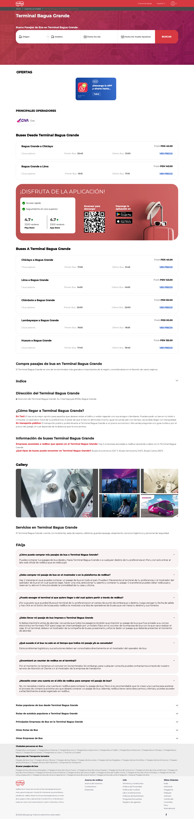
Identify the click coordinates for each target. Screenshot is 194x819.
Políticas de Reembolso (133, 796)
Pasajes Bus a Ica (67, 750)
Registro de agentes (132, 802)
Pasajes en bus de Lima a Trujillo (81, 772)
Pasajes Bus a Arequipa (26, 750)
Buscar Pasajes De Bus (139, 775)
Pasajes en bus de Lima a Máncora (151, 770)
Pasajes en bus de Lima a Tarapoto (112, 775)
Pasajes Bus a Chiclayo (152, 750)
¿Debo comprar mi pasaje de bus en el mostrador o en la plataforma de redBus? (64, 575)
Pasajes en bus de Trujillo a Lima (111, 772)
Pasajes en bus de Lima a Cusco (62, 770)
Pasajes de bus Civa (24, 760)
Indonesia (168, 786)
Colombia (168, 802)
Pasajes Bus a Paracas (47, 750)
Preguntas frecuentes (132, 799)
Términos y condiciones (133, 783)
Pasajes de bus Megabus (109, 760)
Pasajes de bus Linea (87, 760)
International (169, 808)
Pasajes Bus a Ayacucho (87, 750)
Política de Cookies (131, 790)
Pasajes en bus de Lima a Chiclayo (142, 772)
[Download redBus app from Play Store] (124, 216)
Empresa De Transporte (70, 762)
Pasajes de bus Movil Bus (133, 760)
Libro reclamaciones (132, 793)
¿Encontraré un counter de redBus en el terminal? (47, 660)
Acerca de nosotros (93, 783)
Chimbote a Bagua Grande (38, 300)
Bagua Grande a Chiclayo (37, 146)
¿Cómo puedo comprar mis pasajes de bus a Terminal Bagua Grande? (58, 554)
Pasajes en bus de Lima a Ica (121, 770)
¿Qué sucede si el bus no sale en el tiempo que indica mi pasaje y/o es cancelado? (66, 643)
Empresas (89, 790)
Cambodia (168, 799)
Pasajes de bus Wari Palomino (45, 762)
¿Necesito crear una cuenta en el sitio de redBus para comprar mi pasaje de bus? (65, 681)
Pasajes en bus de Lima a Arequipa (31, 770)
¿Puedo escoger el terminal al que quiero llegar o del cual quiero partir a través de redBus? (71, 597)
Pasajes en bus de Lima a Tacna (81, 775)
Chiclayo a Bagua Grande (37, 259)
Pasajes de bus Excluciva (157, 760)
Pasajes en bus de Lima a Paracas (50, 772)
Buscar (166, 36)
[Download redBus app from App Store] (124, 223)
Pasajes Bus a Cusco (53, 752)
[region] (97, 89)
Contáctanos (90, 786)
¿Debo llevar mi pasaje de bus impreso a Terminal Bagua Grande (56, 618)
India (166, 783)
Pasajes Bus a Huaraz (33, 752)
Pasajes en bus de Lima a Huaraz (92, 770)
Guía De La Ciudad (72, 752)
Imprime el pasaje (145, 3)
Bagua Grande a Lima (34, 166)
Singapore (168, 790)
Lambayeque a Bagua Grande (40, 320)
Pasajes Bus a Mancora (130, 750)
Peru (166, 805)
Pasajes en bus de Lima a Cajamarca (49, 775)
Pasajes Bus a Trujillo (109, 750)
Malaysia (167, 793)
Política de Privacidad (132, 786)
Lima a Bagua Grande (34, 280)
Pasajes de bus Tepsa (66, 760)
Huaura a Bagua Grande (36, 340)
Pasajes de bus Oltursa (45, 760)
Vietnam (167, 796)
